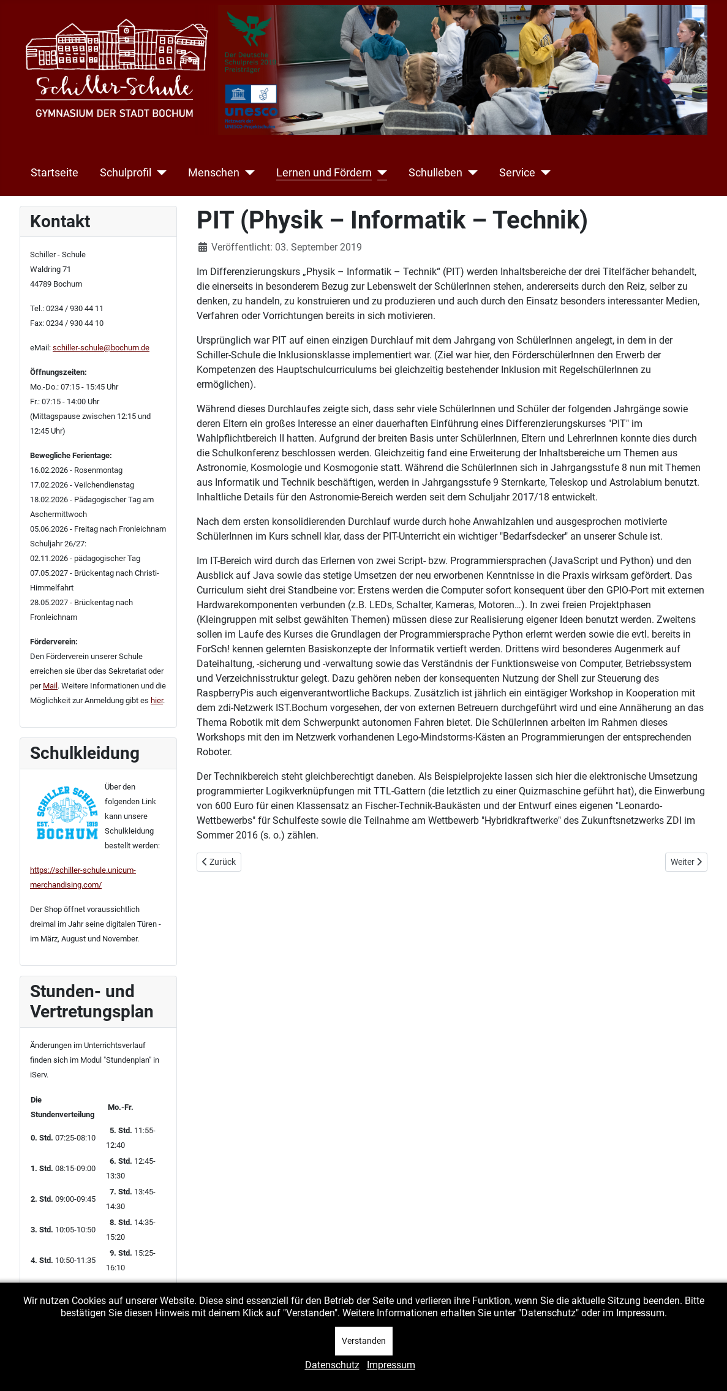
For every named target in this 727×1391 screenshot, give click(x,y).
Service (517, 173)
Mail (50, 685)
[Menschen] (247, 173)
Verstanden (364, 1341)
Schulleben (435, 173)
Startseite (54, 173)
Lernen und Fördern (324, 173)
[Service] (543, 173)
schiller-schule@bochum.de (101, 347)
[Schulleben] (470, 173)
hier (157, 700)
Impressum (391, 1365)
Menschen (213, 173)
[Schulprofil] (159, 173)
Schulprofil (125, 173)
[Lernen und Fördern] (379, 173)
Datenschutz (332, 1365)
